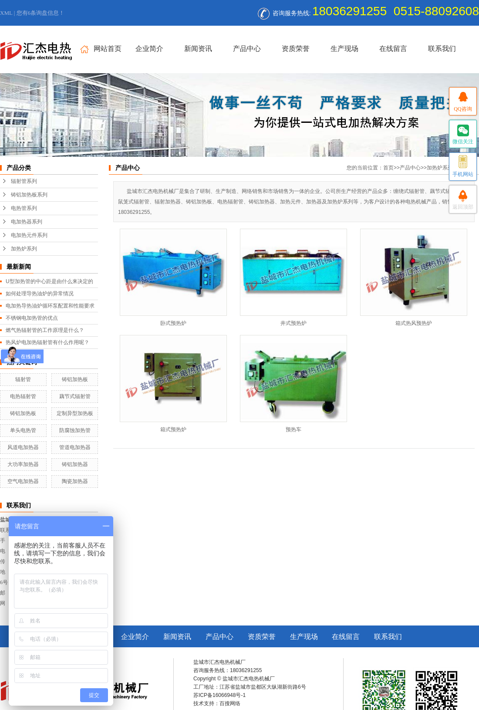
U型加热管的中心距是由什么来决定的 (49, 281)
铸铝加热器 (75, 464)
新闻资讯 (198, 48)
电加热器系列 (26, 222)
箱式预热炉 (173, 429)
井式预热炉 (293, 323)
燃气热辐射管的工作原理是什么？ (45, 330)
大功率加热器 (23, 464)
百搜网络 (229, 703)
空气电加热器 (23, 481)
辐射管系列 (24, 181)
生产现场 (344, 48)
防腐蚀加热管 (75, 430)
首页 (388, 168)
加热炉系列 (24, 249)
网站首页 (100, 49)
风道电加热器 (23, 447)
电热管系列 (24, 208)
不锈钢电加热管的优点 (32, 318)
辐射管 (23, 379)
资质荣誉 (296, 48)
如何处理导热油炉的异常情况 (40, 294)
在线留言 (393, 48)
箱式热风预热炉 (413, 323)
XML (6, 13)
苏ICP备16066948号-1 (219, 695)
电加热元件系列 (29, 235)
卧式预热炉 (173, 323)
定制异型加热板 (75, 413)
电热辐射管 (23, 396)
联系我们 (442, 48)
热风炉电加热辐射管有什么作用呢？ (47, 342)
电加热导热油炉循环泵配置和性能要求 (50, 306)
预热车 (293, 429)
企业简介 (149, 48)
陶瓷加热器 (75, 481)
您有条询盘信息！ (41, 13)
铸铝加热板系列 (29, 195)
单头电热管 (23, 430)
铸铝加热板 (75, 379)
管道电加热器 (75, 447)
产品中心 (247, 48)
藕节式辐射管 (75, 396)
